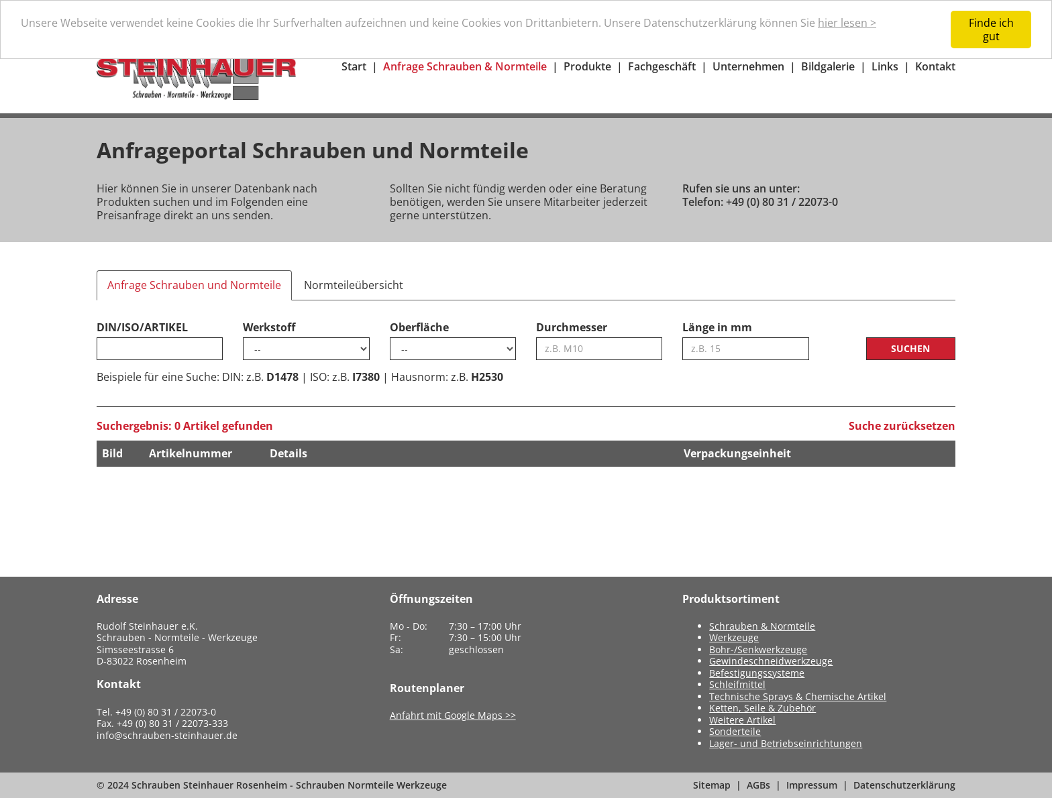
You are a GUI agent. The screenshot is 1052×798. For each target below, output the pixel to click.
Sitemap (712, 785)
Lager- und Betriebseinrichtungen (785, 743)
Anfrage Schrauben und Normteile (194, 285)
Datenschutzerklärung (904, 785)
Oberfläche (419, 327)
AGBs (758, 785)
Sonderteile (735, 731)
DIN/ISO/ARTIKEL (142, 327)
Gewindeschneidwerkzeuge (771, 660)
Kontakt (935, 66)
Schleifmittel (737, 684)
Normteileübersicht (353, 285)
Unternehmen (748, 66)
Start (353, 66)
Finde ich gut (991, 29)
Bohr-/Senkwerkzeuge (758, 649)
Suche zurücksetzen (902, 425)
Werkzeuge (734, 637)
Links (885, 66)
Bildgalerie (828, 66)
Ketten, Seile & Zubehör (762, 707)
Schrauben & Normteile (762, 626)
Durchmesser (571, 327)
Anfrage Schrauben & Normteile (465, 66)
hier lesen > (847, 22)
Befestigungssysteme (756, 673)
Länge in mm (717, 327)
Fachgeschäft (662, 66)
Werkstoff (269, 327)
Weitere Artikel (742, 720)
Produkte (587, 66)
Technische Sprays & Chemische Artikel (797, 696)
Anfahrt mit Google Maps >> (453, 715)
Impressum (811, 785)
